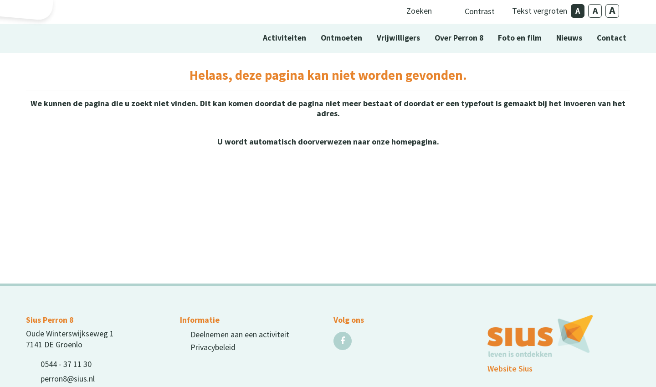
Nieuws (569, 38)
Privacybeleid (213, 347)
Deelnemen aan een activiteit (239, 334)
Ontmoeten (341, 38)
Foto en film (520, 38)
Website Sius (510, 368)
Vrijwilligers (398, 38)
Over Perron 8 (459, 38)
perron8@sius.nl (68, 378)
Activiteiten (284, 38)
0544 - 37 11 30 (66, 364)
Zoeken (419, 10)
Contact (611, 38)
